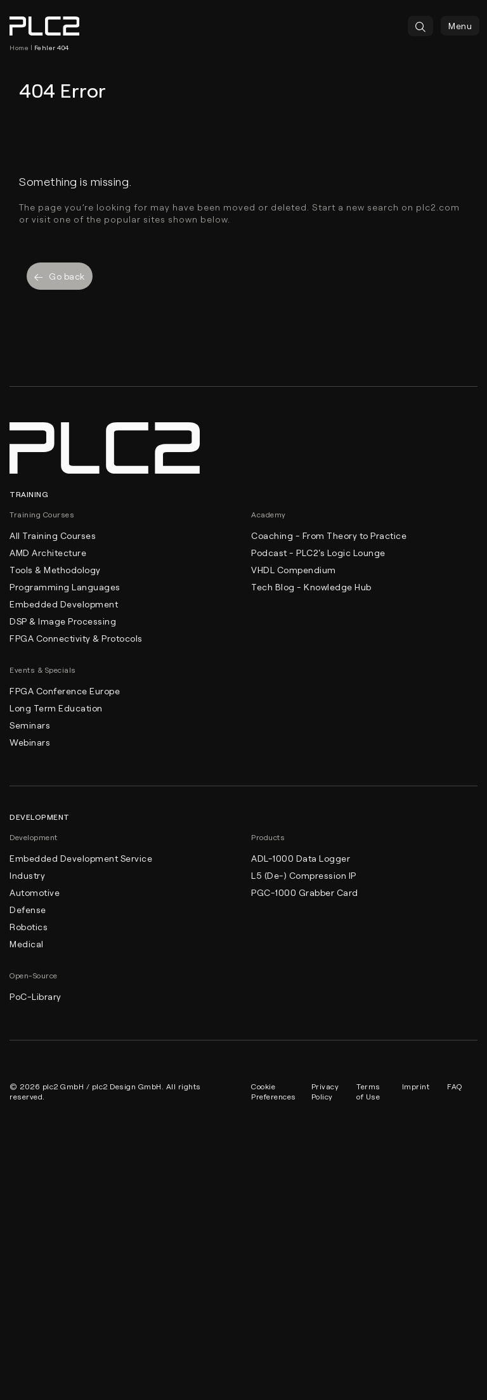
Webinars (30, 742)
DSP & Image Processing (63, 621)
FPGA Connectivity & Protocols (76, 638)
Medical (27, 943)
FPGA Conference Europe (65, 690)
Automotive (35, 892)
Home (19, 47)
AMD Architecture (48, 552)
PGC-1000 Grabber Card (304, 892)
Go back (59, 276)
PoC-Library (36, 996)
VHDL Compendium (293, 569)
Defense (28, 909)
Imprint (416, 1086)
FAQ (454, 1086)
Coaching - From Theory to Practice (328, 535)
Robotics (29, 926)
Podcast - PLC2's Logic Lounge (318, 552)
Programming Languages (65, 586)
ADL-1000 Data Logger (300, 858)
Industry (27, 875)
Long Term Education (56, 708)
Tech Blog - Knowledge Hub (311, 586)
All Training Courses (53, 535)
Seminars (30, 725)
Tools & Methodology (55, 569)
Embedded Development (64, 604)
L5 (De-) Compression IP (303, 875)
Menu (460, 25)
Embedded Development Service (81, 858)
